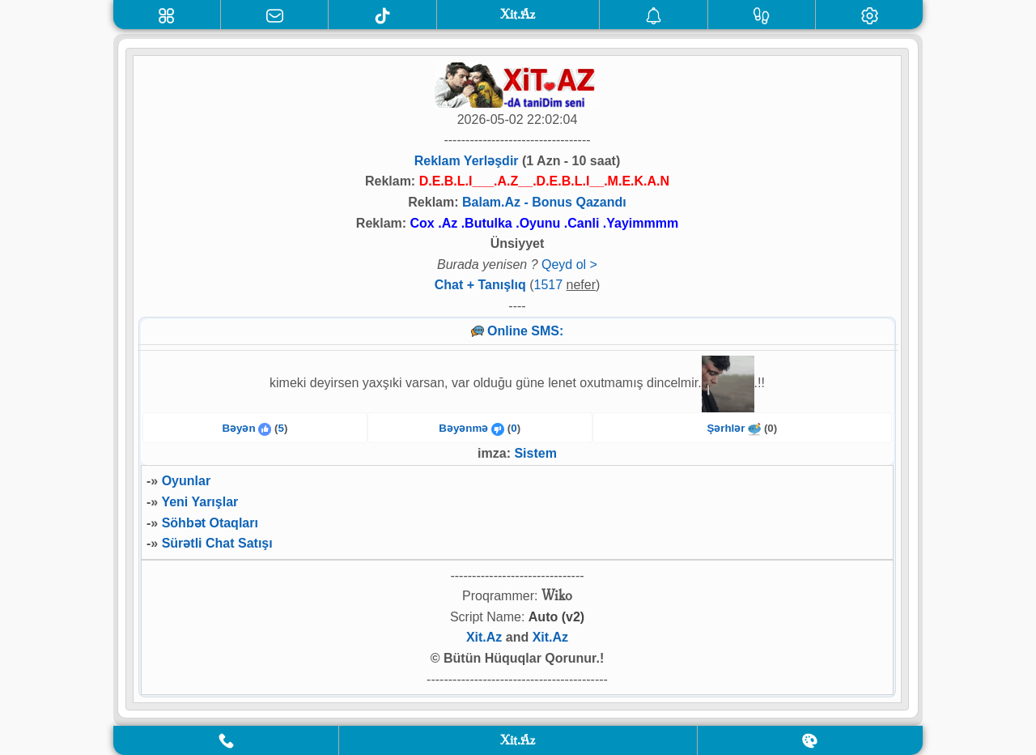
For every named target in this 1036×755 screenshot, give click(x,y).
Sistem (535, 453)
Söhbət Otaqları (210, 523)
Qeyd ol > (569, 264)
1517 (548, 285)
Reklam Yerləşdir (466, 161)
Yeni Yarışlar (199, 502)
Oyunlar (186, 481)
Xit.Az (484, 637)
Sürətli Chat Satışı (217, 543)
